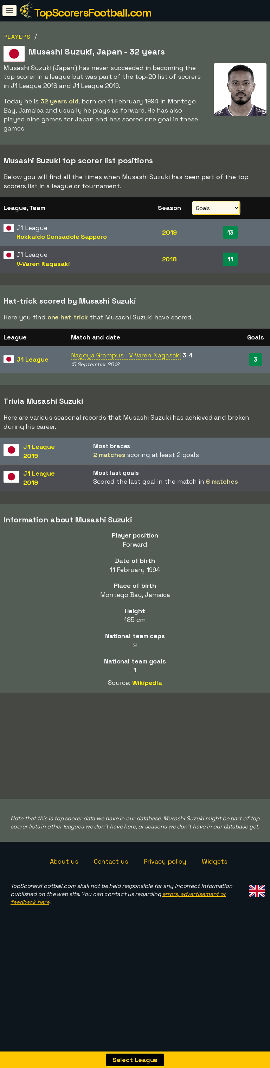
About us (64, 888)
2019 (169, 232)
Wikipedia (147, 683)
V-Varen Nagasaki (43, 264)
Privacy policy (165, 888)
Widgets (214, 888)
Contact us (111, 888)
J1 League (32, 359)
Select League (135, 1060)
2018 (169, 259)
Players (17, 36)
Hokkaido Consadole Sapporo (62, 237)
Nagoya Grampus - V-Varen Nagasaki (126, 355)
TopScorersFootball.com (92, 13)
